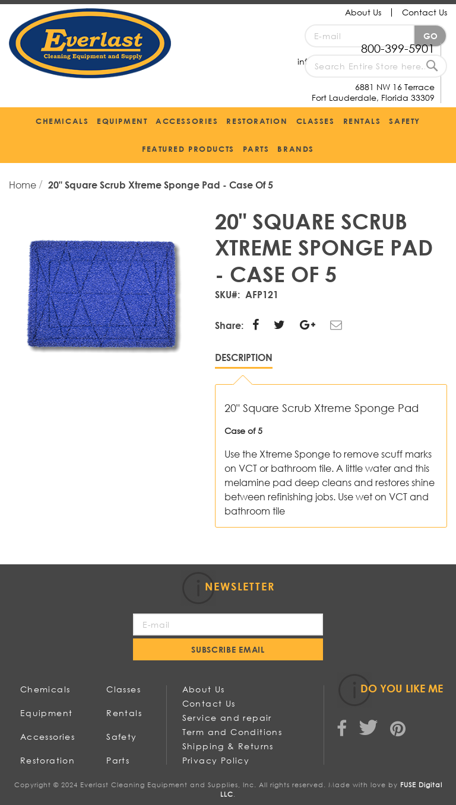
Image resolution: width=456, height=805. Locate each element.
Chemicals (45, 689)
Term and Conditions (232, 731)
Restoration (47, 760)
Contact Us (424, 12)
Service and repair (227, 717)
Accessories (47, 736)
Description (244, 357)
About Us (363, 12)
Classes (123, 689)
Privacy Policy (216, 760)
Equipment (46, 712)
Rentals (124, 712)
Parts (117, 760)
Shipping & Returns (228, 746)
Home (24, 184)
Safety (121, 736)
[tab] (244, 360)
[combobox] (376, 66)
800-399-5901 (398, 48)
